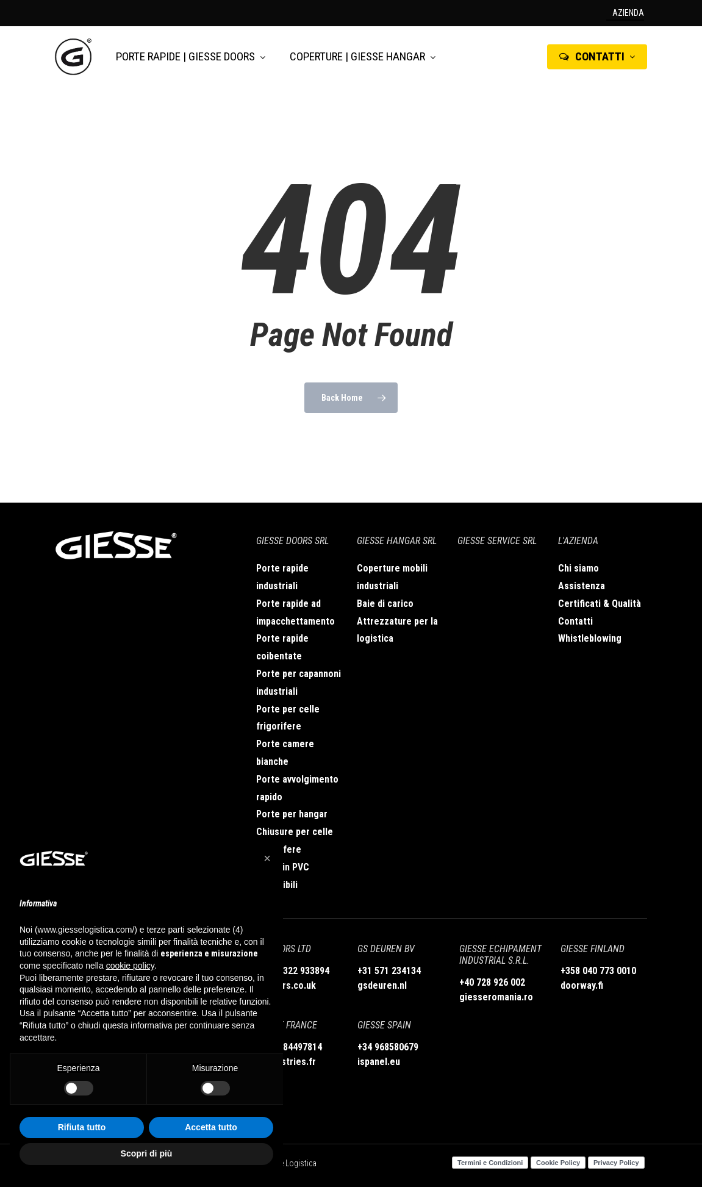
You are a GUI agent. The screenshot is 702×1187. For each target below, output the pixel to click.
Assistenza (581, 586)
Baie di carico (385, 603)
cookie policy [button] (130, 965)
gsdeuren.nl (382, 985)
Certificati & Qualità (599, 603)
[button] (267, 858)
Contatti (575, 621)
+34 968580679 (387, 1047)
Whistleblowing (589, 638)
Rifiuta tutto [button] (82, 1127)
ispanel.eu (378, 1061)
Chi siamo (578, 568)
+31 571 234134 (389, 971)
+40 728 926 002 (492, 982)
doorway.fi (582, 985)
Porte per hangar (292, 814)
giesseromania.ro (496, 997)
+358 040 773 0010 (598, 971)
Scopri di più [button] (147, 1153)
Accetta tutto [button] (211, 1127)
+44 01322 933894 (292, 971)
